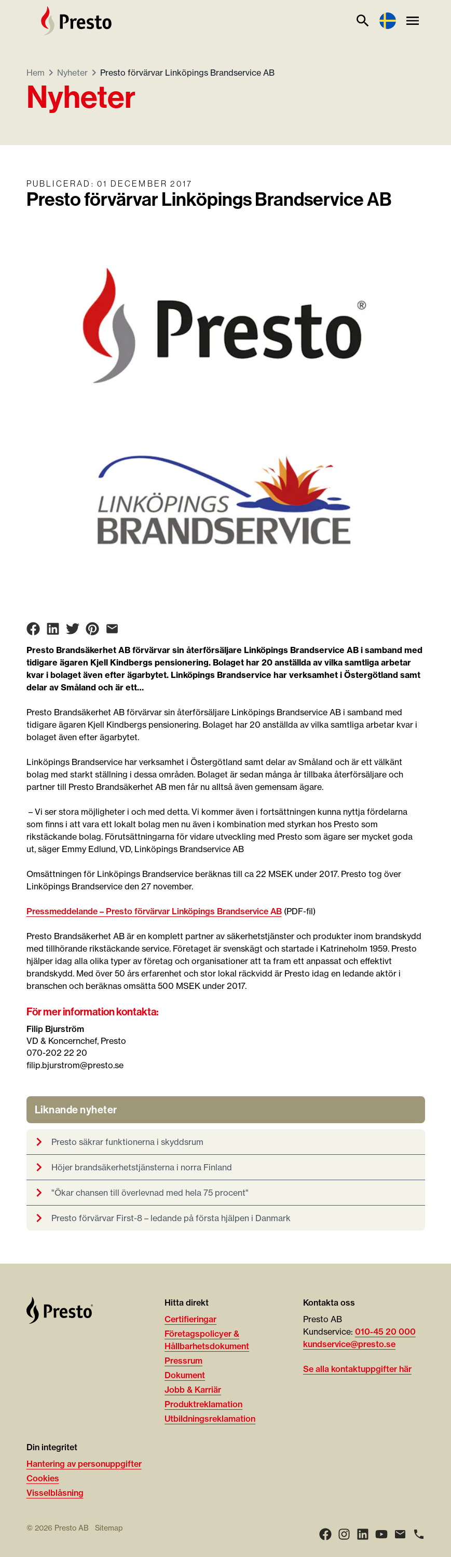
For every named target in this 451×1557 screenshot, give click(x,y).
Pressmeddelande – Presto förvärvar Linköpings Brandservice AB (154, 911)
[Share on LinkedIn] (53, 628)
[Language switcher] (387, 20)
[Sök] (362, 20)
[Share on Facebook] (33, 628)
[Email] (400, 1534)
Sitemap (108, 1528)
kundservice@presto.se (349, 1344)
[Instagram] (344, 1534)
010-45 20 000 (385, 1331)
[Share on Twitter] (72, 628)
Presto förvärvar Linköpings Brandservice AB (187, 72)
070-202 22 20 (56, 1053)
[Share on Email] (112, 628)
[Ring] (419, 1534)
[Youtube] (381, 1534)
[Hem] (76, 20)
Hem (35, 72)
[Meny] (412, 20)
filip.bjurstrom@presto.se (75, 1065)
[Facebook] (325, 1534)
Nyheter (72, 72)
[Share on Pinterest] (92, 628)
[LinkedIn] (363, 1534)
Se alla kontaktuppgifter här (357, 1369)
